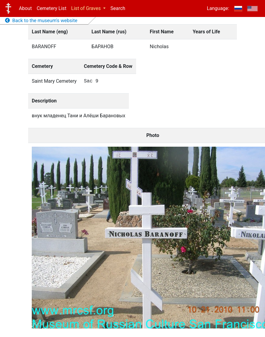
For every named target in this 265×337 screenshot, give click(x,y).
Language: (218, 8)
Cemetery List (51, 8)
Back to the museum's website (41, 20)
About (25, 8)
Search (117, 8)
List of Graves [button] (86, 8)
